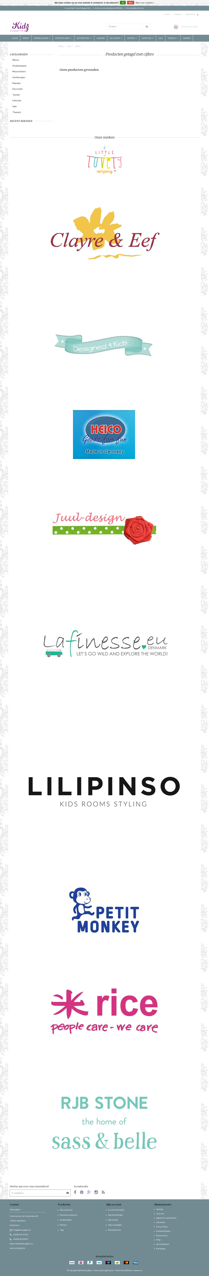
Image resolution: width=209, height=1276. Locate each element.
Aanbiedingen (66, 1220)
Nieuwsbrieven (114, 1230)
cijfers (77, 46)
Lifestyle (147, 38)
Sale (160, 38)
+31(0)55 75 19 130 (19, 1234)
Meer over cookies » (145, 3)
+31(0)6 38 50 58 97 (19, 1239)
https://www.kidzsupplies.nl (21, 1244)
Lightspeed (108, 1270)
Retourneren (162, 1235)
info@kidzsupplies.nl (20, 1230)
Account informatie (116, 1210)
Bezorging (160, 1248)
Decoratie (116, 38)
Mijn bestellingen (115, 1215)
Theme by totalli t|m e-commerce (128, 1270)
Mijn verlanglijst (115, 1225)
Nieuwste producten (68, 1215)
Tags (69, 46)
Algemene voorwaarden (166, 1218)
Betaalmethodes (163, 1231)
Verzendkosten (162, 1244)
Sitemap (159, 1209)
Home (15, 38)
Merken (186, 38)
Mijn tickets (113, 1220)
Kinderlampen (42, 38)
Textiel (132, 38)
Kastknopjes (84, 38)
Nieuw (26, 38)
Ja (123, 3)
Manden (101, 38)
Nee (130, 3)
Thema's (173, 38)
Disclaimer (160, 1222)
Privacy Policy (162, 1227)
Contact (166, 14)
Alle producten (66, 1210)
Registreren (190, 14)
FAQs (158, 1240)
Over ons (160, 1214)
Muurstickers (63, 38)
